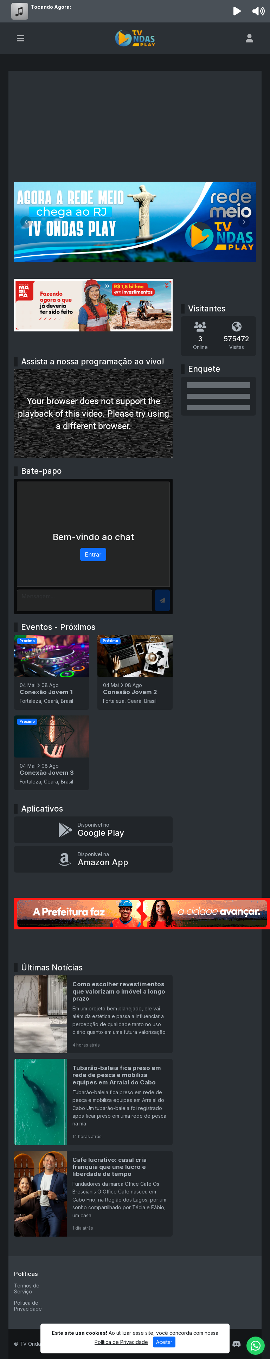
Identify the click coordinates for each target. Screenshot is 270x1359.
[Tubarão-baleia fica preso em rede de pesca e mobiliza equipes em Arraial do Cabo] (93, 1102)
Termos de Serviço (26, 1288)
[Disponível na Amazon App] (93, 859)
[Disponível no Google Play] (93, 829)
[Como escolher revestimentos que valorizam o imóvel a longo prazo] (93, 1014)
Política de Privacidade (28, 1306)
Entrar (93, 554)
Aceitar (164, 1344)
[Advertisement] (135, 129)
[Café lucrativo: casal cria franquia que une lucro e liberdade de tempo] (93, 1194)
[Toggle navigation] (20, 38)
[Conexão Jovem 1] (51, 672)
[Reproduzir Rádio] (237, 11)
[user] (249, 38)
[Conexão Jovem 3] (51, 752)
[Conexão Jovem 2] (134, 672)
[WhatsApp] (255, 1346)
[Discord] (236, 1344)
